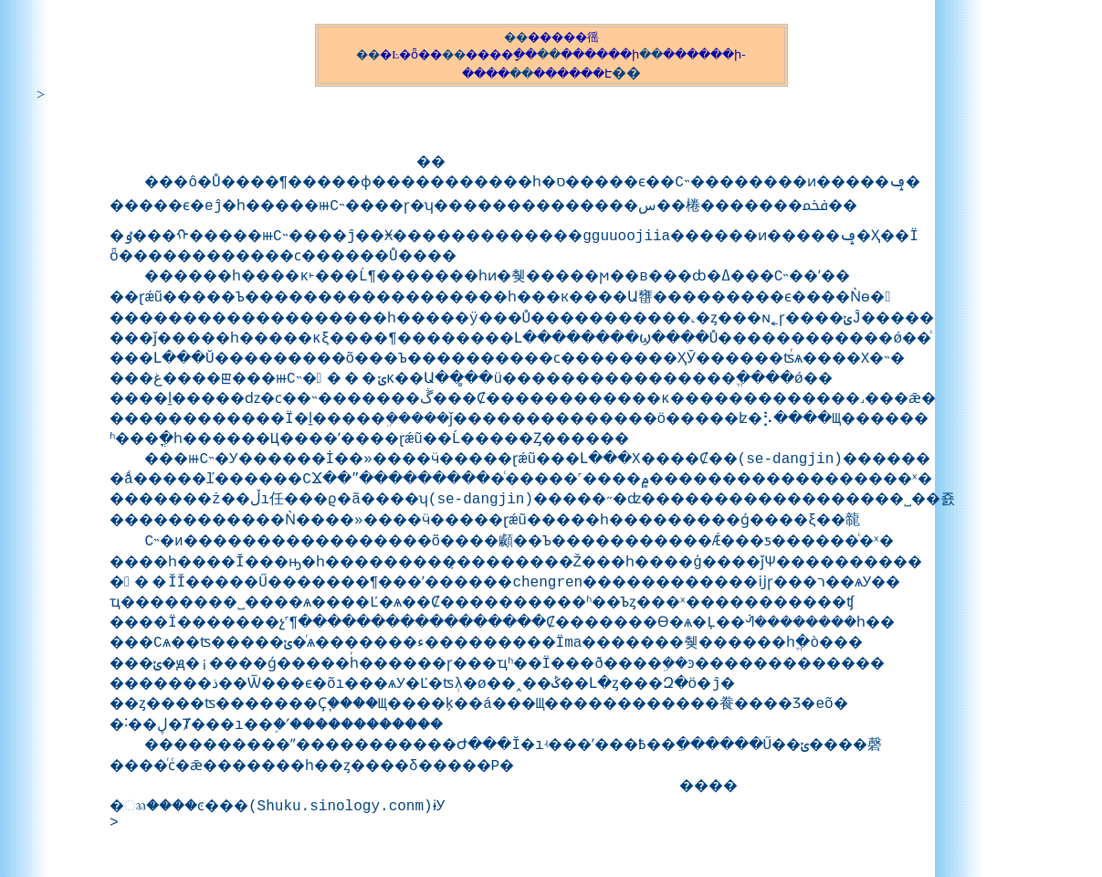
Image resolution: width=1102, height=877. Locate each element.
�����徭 (563, 37)
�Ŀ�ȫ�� (411, 54)
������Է (572, 73)
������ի (600, 54)
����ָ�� (501, 54)
